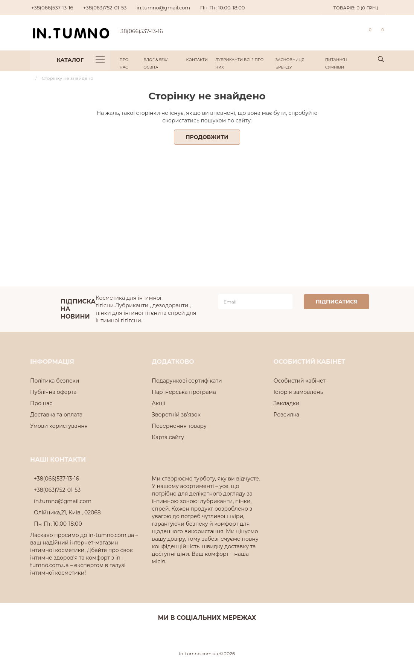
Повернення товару (179, 425)
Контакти (197, 59)
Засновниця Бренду (289, 63)
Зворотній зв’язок (176, 414)
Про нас (124, 63)
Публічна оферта (53, 392)
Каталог (81, 59)
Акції (158, 403)
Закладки (287, 403)
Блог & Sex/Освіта (155, 63)
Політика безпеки (54, 380)
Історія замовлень (298, 392)
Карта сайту (168, 437)
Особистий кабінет (300, 380)
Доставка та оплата (56, 414)
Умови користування (59, 425)
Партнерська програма (184, 392)
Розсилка (287, 414)
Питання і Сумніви (336, 63)
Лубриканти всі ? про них (239, 63)
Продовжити (207, 137)
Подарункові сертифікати (187, 380)
